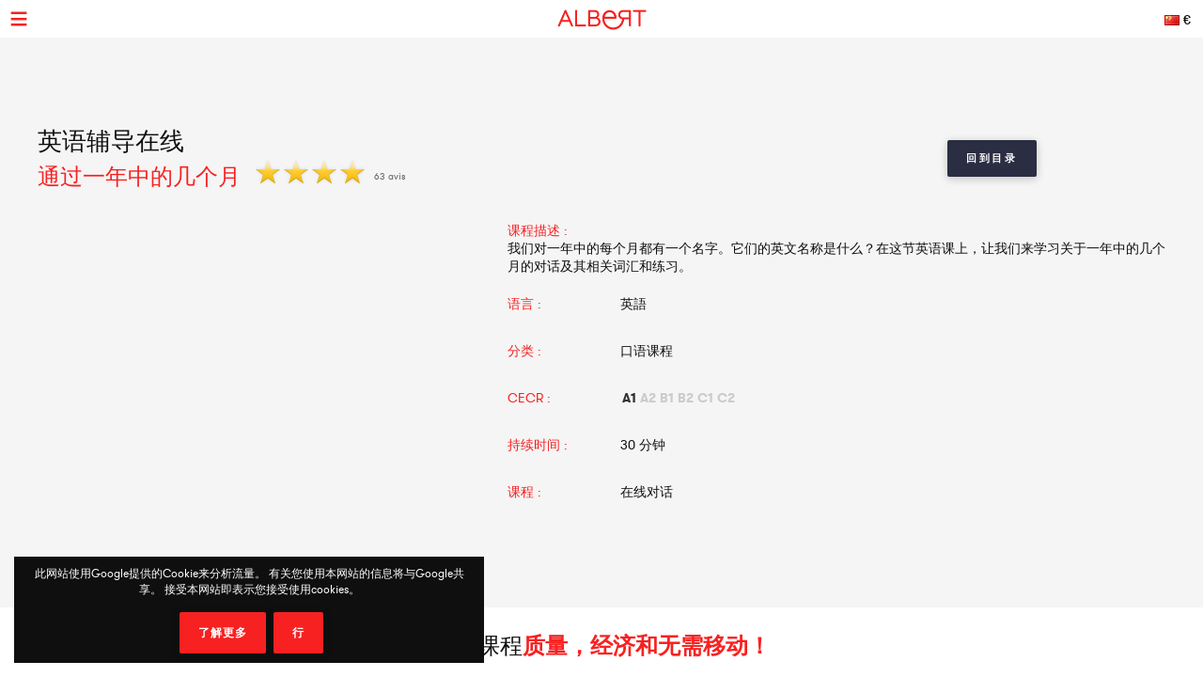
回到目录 (992, 158)
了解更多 (222, 632)
